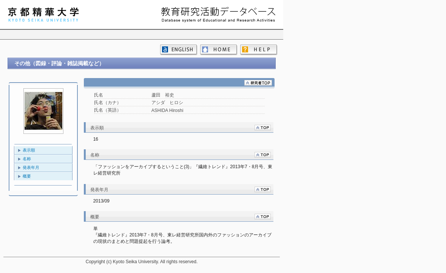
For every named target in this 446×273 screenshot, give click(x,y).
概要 (27, 176)
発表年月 (31, 167)
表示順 (29, 150)
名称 (27, 158)
